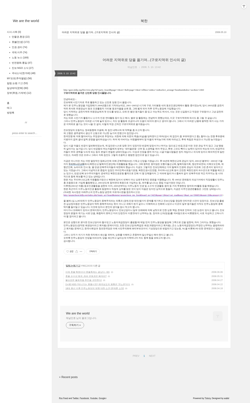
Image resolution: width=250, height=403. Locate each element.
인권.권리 (19, 47)
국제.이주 (19, 52)
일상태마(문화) (17, 88)
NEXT (151, 355)
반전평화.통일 (21, 62)
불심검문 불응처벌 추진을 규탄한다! (83, 280)
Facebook (84, 398)
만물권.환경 (20, 36)
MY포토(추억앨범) (19, 78)
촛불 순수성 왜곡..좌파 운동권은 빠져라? (86, 276)
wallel (226, 398)
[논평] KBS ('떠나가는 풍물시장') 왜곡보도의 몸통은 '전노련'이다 (97, 284)
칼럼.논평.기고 (17, 83)
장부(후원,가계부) (19, 93)
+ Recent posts (68, 377)
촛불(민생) (20, 42)
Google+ (103, 398)
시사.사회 (14, 32)
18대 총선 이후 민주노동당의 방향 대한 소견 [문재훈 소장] (94, 288)
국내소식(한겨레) (23, 73)
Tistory (208, 398)
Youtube (94, 398)
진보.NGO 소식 (22, 68)
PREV (135, 355)
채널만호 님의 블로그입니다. (81, 318)
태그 (9, 107)
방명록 (10, 112)
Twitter (76, 398)
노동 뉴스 (19, 57)
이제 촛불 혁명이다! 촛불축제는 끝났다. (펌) (87, 272)
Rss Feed (63, 398)
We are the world (26, 21)
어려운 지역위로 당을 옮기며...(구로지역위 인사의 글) (91, 32)
